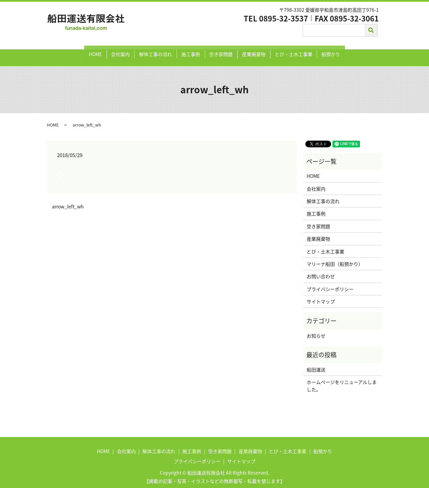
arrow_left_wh (68, 200)
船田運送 (316, 362)
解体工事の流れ (159, 50)
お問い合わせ (321, 269)
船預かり (321, 50)
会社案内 (127, 50)
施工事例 (192, 50)
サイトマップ (321, 294)
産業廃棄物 (249, 50)
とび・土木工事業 (286, 50)
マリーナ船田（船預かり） (335, 257)
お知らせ (316, 329)
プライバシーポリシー (330, 282)
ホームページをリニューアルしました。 (342, 379)
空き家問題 (219, 50)
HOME (104, 50)
